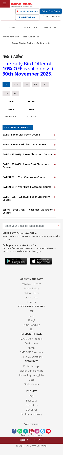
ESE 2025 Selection (31, 356)
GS (6, 93)
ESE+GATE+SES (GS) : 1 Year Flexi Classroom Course (29, 211)
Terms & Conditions (31, 435)
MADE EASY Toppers (31, 338)
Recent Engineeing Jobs (31, 375)
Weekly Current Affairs (31, 370)
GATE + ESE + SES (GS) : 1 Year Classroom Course (29, 198)
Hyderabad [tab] (11, 115)
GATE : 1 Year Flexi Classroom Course (29, 144)
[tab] (29, 135)
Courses (11, 27)
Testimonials (31, 343)
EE (27, 84)
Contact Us (32, 405)
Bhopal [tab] (31, 101)
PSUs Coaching (32, 324)
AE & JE (31, 320)
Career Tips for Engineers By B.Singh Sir (31, 43)
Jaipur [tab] (11, 109)
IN (15, 93)
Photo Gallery (31, 288)
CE (6, 84)
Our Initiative (31, 297)
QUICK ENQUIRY (31, 440)
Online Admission (11, 36)
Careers (31, 302)
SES (32, 329)
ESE (32, 311)
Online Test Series (51, 11)
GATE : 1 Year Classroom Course (29, 134)
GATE (31, 315)
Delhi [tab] (11, 101)
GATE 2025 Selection (31, 352)
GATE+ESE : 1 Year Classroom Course (29, 177)
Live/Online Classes (27, 11)
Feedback (31, 400)
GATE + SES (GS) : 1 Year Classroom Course (29, 154)
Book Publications (31, 36)
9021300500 (52, 16)
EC (45, 84)
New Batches (50, 27)
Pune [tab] (31, 109)
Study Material (31, 384)
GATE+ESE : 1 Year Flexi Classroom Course (29, 186)
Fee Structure (30, 27)
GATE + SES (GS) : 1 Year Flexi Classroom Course (29, 166)
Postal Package (27, 17)
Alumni (31, 347)
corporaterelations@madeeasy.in (25, 251)
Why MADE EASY (31, 284)
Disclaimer (31, 409)
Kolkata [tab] (31, 115)
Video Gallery (32, 293)
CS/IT (16, 84)
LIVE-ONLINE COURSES (16, 127)
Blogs (31, 379)
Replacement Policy (31, 414)
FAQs (31, 396)
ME (35, 84)
